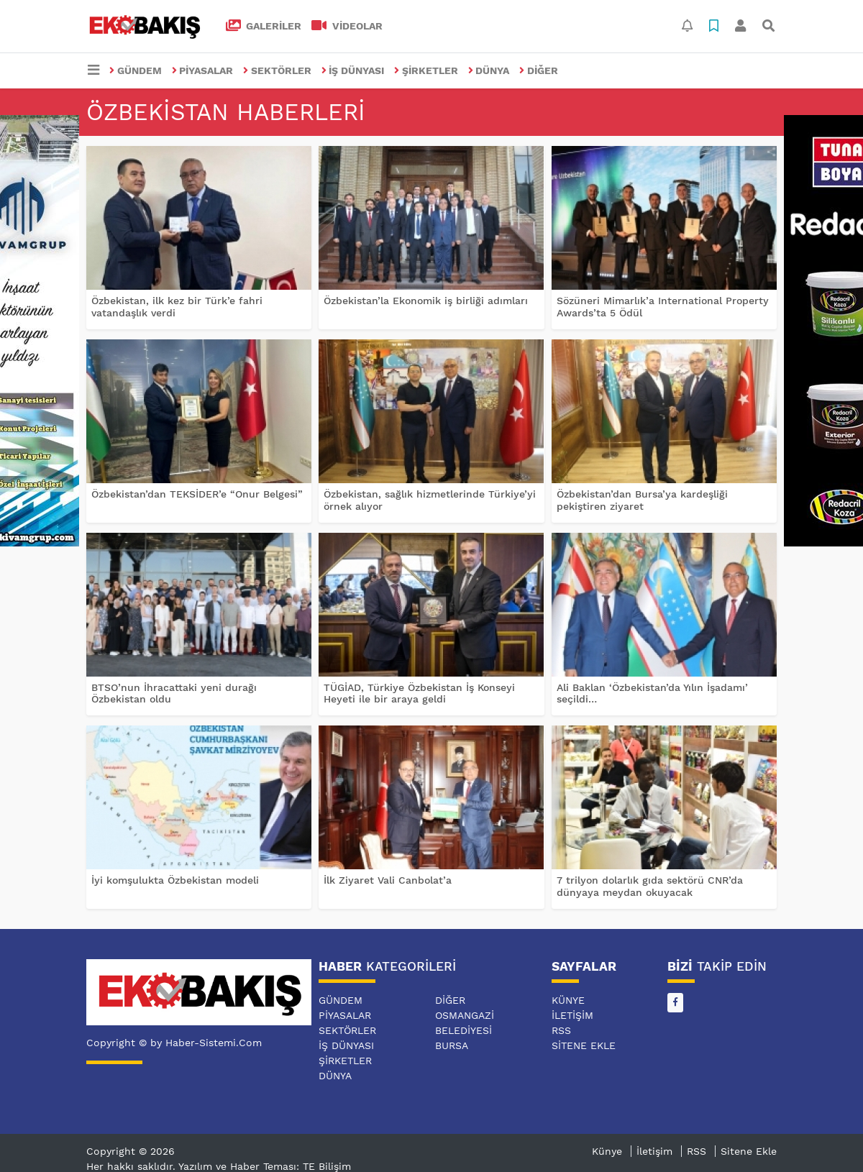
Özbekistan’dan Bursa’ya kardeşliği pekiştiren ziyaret (642, 500)
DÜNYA (489, 70)
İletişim (572, 1015)
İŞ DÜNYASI (353, 70)
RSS (561, 1030)
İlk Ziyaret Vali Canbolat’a (388, 880)
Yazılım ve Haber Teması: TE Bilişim (264, 1166)
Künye (568, 1000)
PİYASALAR (203, 70)
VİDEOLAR (347, 26)
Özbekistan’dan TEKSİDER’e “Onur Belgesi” (197, 494)
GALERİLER (264, 26)
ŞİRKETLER (426, 70)
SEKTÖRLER (277, 70)
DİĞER (538, 70)
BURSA (451, 1045)
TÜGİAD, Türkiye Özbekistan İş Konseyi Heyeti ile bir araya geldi (419, 693)
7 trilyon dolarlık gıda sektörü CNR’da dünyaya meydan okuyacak (650, 886)
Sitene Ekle (584, 1045)
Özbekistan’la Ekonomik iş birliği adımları (426, 300)
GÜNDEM (135, 70)
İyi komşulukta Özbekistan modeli (175, 880)
